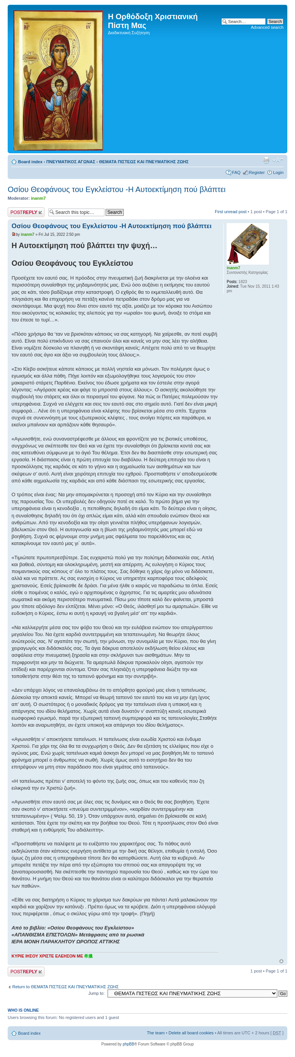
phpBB (128, 1044)
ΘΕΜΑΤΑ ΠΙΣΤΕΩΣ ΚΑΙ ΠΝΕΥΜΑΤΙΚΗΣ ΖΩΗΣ (144, 161)
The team (155, 1032)
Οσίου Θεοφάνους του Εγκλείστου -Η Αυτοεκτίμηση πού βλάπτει (116, 189)
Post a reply (26, 212)
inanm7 (38, 198)
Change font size (277, 160)
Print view (266, 160)
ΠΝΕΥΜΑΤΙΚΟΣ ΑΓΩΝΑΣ (70, 161)
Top (281, 961)
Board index (30, 161)
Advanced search (267, 27)
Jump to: (96, 993)
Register (257, 172)
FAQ (236, 172)
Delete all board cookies (191, 1032)
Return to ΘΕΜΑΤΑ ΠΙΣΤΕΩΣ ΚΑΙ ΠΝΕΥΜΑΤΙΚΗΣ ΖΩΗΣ (65, 986)
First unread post (231, 211)
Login (278, 172)
